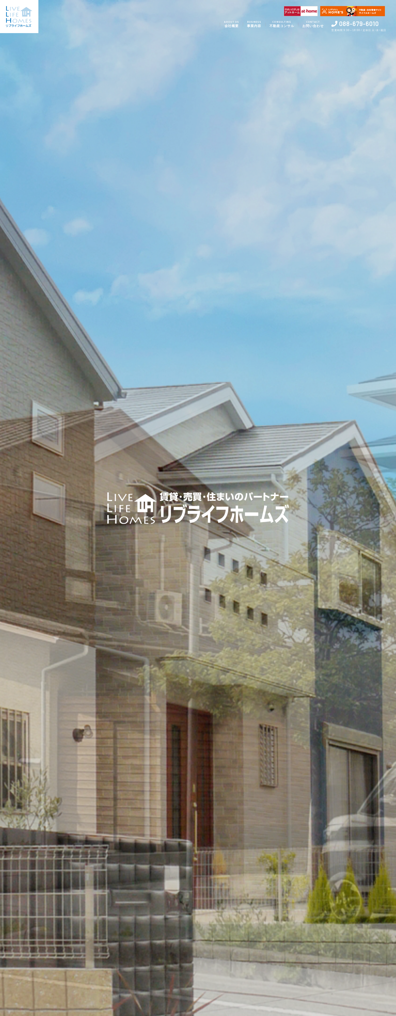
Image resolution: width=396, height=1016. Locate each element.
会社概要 (225, 24)
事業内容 (249, 24)
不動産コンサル (278, 24)
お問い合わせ (311, 24)
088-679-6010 (358, 24)
